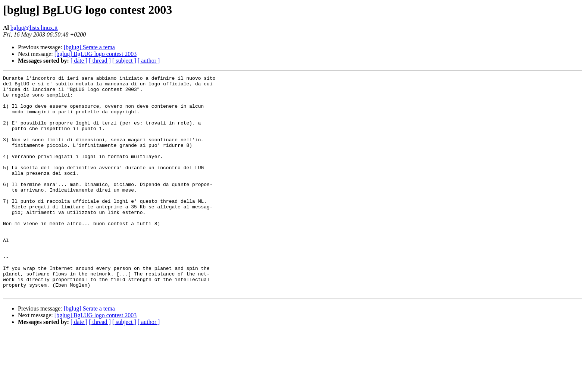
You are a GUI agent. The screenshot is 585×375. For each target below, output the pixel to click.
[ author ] (149, 60)
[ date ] (79, 60)
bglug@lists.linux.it (34, 28)
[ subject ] (124, 60)
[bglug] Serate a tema (89, 47)
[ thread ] (100, 60)
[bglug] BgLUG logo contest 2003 (95, 54)
